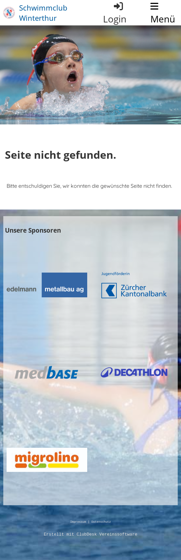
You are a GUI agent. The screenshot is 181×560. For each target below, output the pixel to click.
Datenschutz (101, 522)
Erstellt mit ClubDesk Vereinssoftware (90, 535)
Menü (162, 13)
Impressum (78, 522)
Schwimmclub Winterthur (43, 13)
